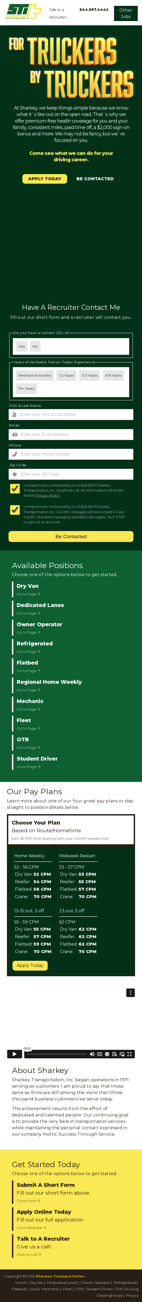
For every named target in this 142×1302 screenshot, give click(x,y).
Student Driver (99, 1289)
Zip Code (18, 465)
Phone (15, 445)
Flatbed (18, 1289)
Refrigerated (125, 1282)
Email (14, 425)
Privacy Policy (47, 495)
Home (20, 1282)
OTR (79, 1289)
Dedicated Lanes (62, 1282)
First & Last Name (25, 405)
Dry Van (36, 1282)
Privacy (132, 1295)
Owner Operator (95, 1282)
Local (33, 1289)
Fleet (67, 1289)
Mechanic (50, 1289)
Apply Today (30, 965)
